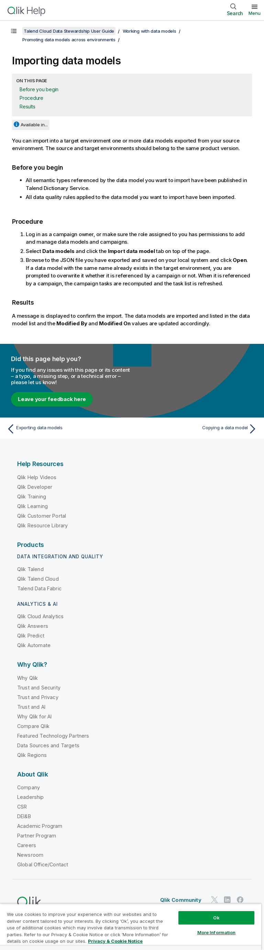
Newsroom (30, 855)
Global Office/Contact (42, 864)
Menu (255, 13)
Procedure (31, 98)
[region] (130, 927)
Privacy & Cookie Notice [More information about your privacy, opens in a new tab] (115, 941)
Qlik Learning (32, 506)
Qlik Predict (30, 635)
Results (27, 106)
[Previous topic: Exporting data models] (67, 428)
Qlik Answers (32, 626)
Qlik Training (31, 496)
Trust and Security (38, 687)
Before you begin (39, 89)
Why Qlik (27, 678)
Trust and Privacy (37, 697)
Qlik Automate (34, 645)
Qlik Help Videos (37, 477)
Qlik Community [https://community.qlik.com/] (180, 900)
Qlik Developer (34, 487)
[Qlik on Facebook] (240, 899)
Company (28, 787)
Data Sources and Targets (48, 745)
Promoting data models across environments (69, 39)
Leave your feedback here (52, 399)
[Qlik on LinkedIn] (227, 899)
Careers (26, 845)
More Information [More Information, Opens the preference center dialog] (216, 932)
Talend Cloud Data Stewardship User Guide (69, 31)
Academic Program (40, 826)
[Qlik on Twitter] (214, 899)
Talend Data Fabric (39, 588)
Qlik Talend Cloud (38, 579)
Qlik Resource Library (42, 525)
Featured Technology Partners (53, 736)
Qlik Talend (30, 569)
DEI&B (24, 816)
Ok (216, 917)
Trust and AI (31, 707)
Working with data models (149, 31)
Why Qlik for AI (34, 716)
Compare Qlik (33, 726)
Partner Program (36, 835)
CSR (22, 807)
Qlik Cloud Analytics (40, 616)
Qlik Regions (32, 755)
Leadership (30, 797)
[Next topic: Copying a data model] (196, 428)
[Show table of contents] (14, 31)
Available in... (34, 124)
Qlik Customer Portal (41, 516)
